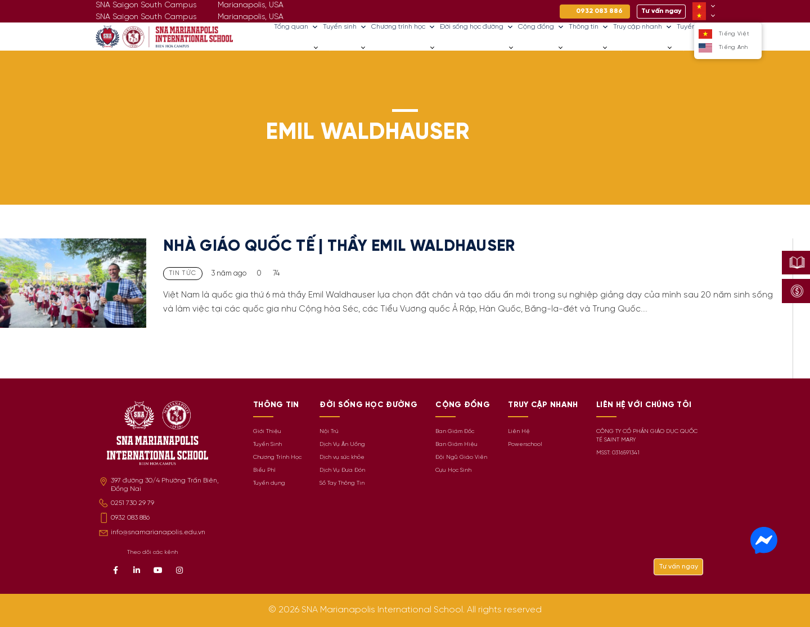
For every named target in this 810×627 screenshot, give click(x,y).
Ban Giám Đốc (454, 431)
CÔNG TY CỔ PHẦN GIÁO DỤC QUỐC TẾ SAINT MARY (647, 435)
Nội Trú (329, 431)
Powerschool (525, 444)
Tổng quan (296, 27)
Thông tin (589, 27)
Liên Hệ (519, 431)
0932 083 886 (130, 517)
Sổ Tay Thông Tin (342, 483)
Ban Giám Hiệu (456, 444)
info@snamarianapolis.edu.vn (158, 532)
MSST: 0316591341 (618, 453)
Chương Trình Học (277, 457)
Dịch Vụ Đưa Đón (342, 470)
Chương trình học (403, 27)
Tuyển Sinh (267, 444)
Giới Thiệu (267, 431)
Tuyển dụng (269, 483)
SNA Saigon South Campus (146, 17)
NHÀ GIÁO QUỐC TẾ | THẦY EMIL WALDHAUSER (339, 246)
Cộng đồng (541, 27)
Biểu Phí (264, 470)
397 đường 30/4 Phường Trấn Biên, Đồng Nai (165, 485)
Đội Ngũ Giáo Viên (461, 457)
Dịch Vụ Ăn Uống (342, 444)
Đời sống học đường (477, 27)
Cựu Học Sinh (453, 470)
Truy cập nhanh (642, 27)
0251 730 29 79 (132, 503)
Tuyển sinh (345, 27)
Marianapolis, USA (251, 17)
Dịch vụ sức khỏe (342, 457)
